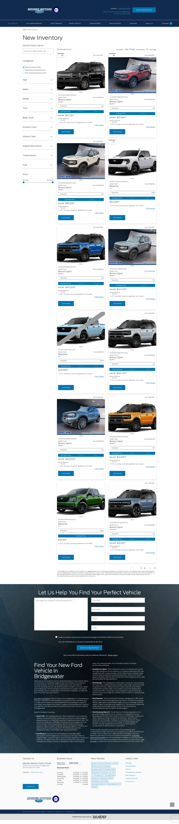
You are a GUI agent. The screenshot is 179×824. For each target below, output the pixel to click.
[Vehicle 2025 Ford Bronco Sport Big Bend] (132, 75)
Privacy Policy (113, 655)
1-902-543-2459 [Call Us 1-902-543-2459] (124, 8)
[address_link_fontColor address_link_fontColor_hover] (116, 13)
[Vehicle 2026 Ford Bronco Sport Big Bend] (81, 74)
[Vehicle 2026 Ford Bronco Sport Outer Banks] (132, 502)
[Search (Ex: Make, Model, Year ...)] (38, 51)
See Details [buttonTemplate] (66, 132)
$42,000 (26, 180)
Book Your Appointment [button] (89, 648)
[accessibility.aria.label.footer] (100, 817)
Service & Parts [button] (63, 768)
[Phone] (118, 618)
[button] (99, 125)
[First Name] (118, 600)
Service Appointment (144, 10)
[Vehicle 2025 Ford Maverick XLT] (81, 499)
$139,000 (50, 180)
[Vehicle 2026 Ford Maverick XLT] (132, 161)
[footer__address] (38, 766)
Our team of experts (41, 698)
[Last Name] (118, 609)
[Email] (118, 627)
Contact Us (30, 786)
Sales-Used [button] (73, 763)
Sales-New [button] (61, 763)
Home (25, 29)
